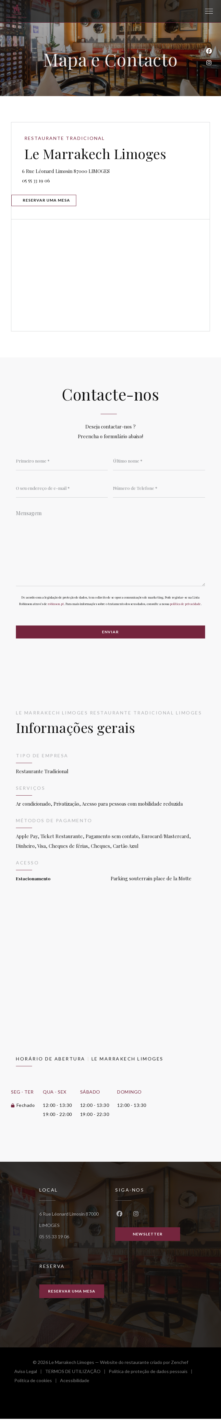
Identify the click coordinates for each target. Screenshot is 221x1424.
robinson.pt (56, 608)
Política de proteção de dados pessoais (152, 1377)
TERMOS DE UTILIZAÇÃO (77, 1377)
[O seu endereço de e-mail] (62, 491)
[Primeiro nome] (62, 464)
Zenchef (179, 1367)
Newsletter (148, 1238)
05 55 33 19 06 (38, 181)
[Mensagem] (110, 549)
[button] (209, 11)
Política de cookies (37, 1386)
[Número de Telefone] (159, 491)
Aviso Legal (29, 1377)
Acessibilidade (74, 1386)
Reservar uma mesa (48, 202)
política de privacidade (185, 608)
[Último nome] (159, 464)
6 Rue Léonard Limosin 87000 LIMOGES (95, 171)
